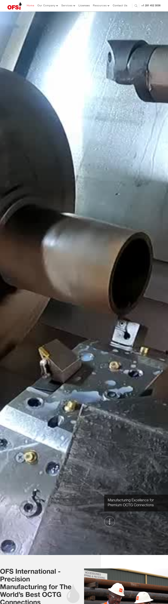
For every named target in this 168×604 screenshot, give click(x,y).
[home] (14, 6)
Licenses (84, 5)
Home (30, 5)
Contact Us (120, 5)
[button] (47, 5)
